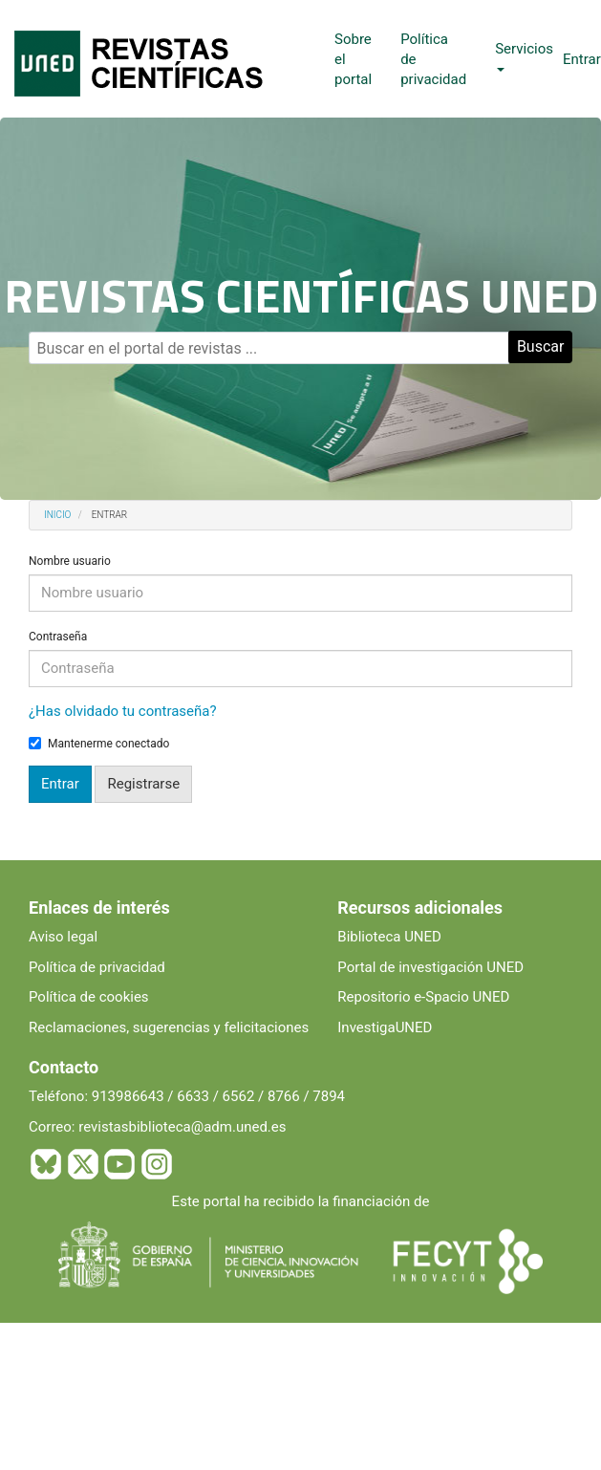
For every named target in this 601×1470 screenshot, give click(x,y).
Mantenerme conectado (99, 743)
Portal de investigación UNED (430, 967)
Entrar (582, 59)
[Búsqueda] (269, 348)
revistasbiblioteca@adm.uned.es (182, 1126)
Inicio (57, 514)
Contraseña (58, 636)
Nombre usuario (70, 561)
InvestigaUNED (384, 1027)
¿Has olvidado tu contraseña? (123, 711)
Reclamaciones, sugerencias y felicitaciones (169, 1027)
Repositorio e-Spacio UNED (423, 996)
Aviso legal (63, 936)
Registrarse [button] (143, 783)
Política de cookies (89, 996)
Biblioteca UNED (389, 936)
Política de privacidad (97, 967)
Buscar (541, 346)
